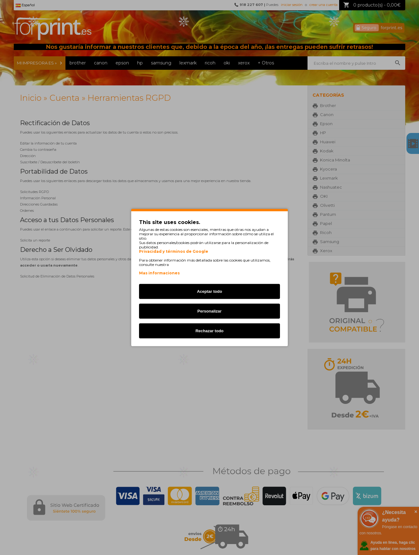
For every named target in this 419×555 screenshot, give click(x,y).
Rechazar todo (209, 330)
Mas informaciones (159, 273)
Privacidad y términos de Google (173, 251)
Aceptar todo (209, 291)
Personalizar (209, 311)
